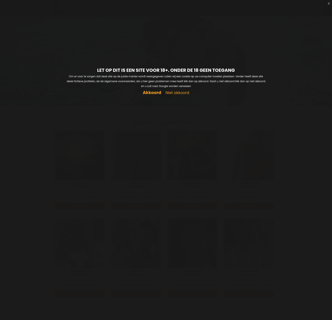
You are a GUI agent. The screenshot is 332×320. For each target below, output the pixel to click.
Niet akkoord (177, 92)
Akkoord (152, 92)
